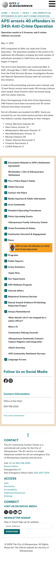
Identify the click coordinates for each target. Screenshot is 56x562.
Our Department (16, 279)
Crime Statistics (16, 267)
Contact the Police (17, 193)
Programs (13, 255)
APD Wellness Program (20, 284)
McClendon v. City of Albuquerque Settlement (26, 173)
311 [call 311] (10, 463)
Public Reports (15, 261)
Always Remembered (19, 311)
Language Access (17, 359)
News (26, 13)
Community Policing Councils (23, 332)
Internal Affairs (16, 290)
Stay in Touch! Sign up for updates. (21, 522)
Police (15, 13)
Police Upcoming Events (20, 216)
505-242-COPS (42, 472)
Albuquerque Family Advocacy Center (28, 222)
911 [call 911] (19, 469)
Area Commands (16, 204)
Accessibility (10, 489)
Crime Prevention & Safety (21, 228)
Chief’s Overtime (16, 347)
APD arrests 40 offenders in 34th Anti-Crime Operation (30, 247)
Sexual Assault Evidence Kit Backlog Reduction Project (27, 304)
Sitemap (8, 496)
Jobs (6, 483)
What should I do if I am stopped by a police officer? (27, 319)
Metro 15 (13, 326)
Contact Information (17, 394)
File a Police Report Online (21, 181)
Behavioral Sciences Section (22, 296)
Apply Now (14, 273)
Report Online (11, 466)
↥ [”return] (28, 434)
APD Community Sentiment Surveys (26, 353)
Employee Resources (14, 493)
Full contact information (14, 415)
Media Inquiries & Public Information (27, 198)
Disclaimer (9, 486)
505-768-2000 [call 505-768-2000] (23, 463)
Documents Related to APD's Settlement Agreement (29, 164)
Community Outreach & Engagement (27, 234)
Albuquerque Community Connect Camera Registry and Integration (25, 340)
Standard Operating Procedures (24, 210)
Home (4, 13)
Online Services (16, 187)
